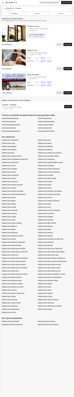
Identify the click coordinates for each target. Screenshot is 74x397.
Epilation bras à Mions (44, 229)
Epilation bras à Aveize (45, 143)
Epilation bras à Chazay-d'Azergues (49, 168)
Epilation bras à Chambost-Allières (48, 156)
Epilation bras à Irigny (44, 204)
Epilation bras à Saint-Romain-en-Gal (49, 271)
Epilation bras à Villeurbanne (10, 309)
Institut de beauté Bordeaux (10, 118)
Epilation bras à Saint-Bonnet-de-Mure (13, 248)
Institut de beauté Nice (9, 128)
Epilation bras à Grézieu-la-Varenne (48, 200)
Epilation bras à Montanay (10, 232)
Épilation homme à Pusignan (10, 321)
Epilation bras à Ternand (45, 293)
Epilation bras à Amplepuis (10, 140)
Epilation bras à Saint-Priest (10, 271)
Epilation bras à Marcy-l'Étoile (47, 223)
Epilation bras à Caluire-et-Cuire (12, 156)
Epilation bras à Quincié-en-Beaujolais (13, 242)
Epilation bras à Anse (44, 140)
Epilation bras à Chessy (9, 172)
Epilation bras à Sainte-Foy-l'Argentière (50, 277)
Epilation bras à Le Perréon (46, 213)
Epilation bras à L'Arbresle (10, 210)
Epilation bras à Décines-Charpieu (12, 184)
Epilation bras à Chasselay (46, 165)
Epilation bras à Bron (8, 153)
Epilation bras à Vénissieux (46, 302)
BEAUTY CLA (32, 50)
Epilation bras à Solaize (45, 283)
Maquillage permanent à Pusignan (12, 324)
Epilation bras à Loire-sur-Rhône (12, 223)
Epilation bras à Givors (45, 197)
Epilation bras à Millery (9, 229)
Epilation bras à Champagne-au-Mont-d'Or (15, 159)
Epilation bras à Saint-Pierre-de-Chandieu (14, 267)
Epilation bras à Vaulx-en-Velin (11, 302)
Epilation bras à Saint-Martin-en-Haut (49, 264)
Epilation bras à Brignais (9, 149)
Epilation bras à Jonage (9, 207)
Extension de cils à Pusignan (46, 321)
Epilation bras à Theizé (9, 296)
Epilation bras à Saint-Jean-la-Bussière (14, 261)
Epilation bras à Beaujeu (9, 146)
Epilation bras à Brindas (45, 149)
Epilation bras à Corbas (9, 178)
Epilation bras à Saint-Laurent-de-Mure (14, 264)
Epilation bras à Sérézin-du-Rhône (12, 283)
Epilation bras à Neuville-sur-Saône (12, 235)
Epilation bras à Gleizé (8, 200)
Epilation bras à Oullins (9, 239)
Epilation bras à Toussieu (9, 299)
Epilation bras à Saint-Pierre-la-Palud (49, 267)
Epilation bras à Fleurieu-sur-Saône (12, 191)
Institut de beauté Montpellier (11, 124)
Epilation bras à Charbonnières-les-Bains (50, 162)
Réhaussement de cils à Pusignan (48, 324)
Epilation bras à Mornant (45, 232)
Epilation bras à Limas (8, 220)
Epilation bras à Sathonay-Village (48, 280)
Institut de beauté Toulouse (46, 131)
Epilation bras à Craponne (10, 181)
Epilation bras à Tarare (44, 290)
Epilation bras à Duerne (9, 188)
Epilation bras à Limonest (45, 220)
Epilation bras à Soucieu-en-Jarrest (12, 287)
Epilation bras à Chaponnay (46, 159)
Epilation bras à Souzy (44, 287)
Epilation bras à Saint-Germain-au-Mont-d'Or (51, 258)
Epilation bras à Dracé (44, 184)
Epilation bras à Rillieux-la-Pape (11, 245)
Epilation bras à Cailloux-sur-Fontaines (50, 153)
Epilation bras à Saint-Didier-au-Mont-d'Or (15, 251)
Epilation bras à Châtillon (9, 168)
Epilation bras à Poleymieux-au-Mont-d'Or (50, 239)
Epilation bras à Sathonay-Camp (12, 280)
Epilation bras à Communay (10, 175)
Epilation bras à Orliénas (45, 235)
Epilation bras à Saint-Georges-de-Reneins (15, 258)
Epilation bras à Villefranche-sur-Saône (50, 306)
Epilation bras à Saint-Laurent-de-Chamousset (52, 261)
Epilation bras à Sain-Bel (45, 245)
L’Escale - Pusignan (9, 105)
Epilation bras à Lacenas (9, 213)
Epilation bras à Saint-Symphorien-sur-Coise (51, 274)
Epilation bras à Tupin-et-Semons (48, 299)
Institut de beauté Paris (45, 128)
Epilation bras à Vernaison (10, 306)
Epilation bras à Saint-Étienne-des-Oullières (51, 251)
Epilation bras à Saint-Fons (10, 255)
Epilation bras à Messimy (9, 226)
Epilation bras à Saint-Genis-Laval (48, 255)
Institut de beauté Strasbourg (11, 131)
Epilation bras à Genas (9, 197)
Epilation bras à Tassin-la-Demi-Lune (13, 293)
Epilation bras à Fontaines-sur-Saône (49, 194)
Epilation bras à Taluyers (9, 290)
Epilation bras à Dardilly (45, 181)
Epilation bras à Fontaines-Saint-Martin (14, 194)
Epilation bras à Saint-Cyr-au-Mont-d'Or (50, 248)
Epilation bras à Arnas (8, 143)
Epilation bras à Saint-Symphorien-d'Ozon (14, 274)
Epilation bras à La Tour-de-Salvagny (49, 210)
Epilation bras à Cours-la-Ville (47, 178)
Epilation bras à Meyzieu (45, 226)
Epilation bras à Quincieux (46, 242)
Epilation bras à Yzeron (9, 312)
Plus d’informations (7, 44)
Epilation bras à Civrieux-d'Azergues (49, 172)
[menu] (3, 3)
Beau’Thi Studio (33, 75)
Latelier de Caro (33, 26)
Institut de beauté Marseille (46, 121)
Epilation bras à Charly (9, 165)
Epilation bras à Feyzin (45, 188)
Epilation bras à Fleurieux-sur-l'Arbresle (50, 191)
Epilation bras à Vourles (45, 309)
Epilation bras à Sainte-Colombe (12, 277)
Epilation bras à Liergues (45, 216)
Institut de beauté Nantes (45, 124)
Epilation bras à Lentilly (9, 216)
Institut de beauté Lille (44, 118)
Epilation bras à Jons (44, 207)
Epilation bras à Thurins (45, 296)
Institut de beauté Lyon (9, 121)
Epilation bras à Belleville (45, 146)
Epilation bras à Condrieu (45, 175)
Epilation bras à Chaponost (10, 162)
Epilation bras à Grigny (9, 204)
